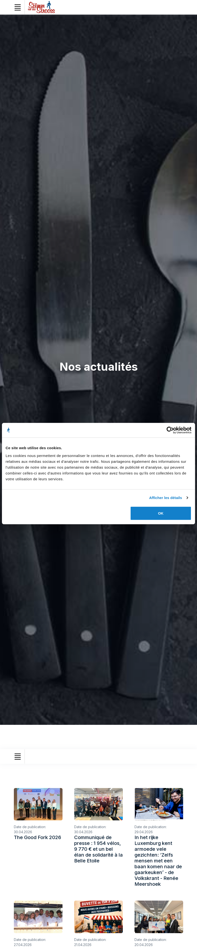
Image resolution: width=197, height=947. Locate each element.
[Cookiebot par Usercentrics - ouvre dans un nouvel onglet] (170, 430)
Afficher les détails (165, 498)
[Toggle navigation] (17, 7)
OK (161, 513)
